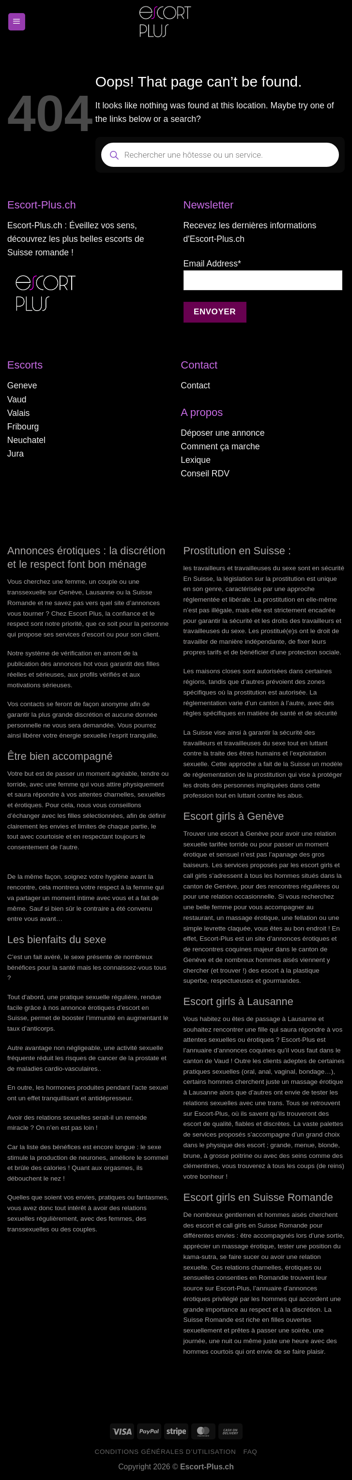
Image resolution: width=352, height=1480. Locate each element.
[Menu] (16, 21)
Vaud (17, 399)
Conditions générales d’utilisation (165, 1451)
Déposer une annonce (222, 433)
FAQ (250, 1451)
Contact (195, 385)
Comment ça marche (220, 446)
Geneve (22, 385)
